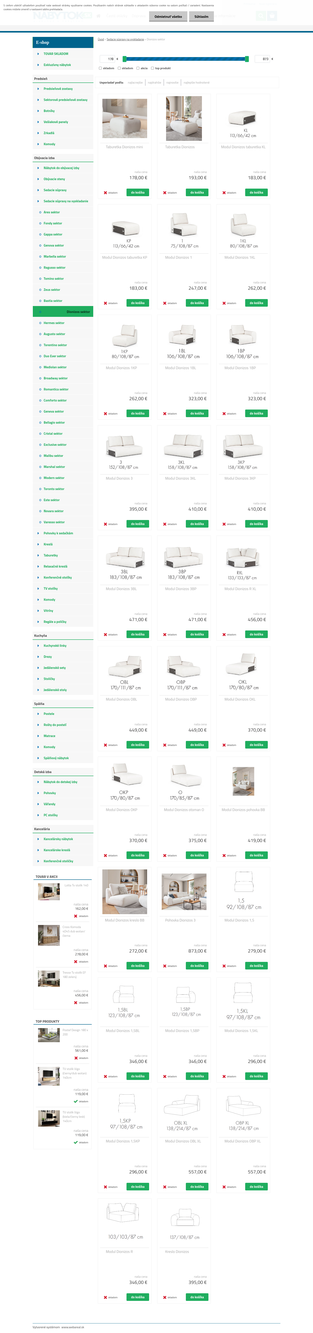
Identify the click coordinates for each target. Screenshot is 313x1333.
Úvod (101, 39)
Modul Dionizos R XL (240, 589)
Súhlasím (201, 16)
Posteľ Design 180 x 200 (75, 1032)
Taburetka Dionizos (180, 147)
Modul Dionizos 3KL (180, 478)
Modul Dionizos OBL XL (183, 1141)
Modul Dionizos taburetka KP (124, 257)
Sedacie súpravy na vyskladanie (125, 39)
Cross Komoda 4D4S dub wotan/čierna (74, 931)
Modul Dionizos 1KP (121, 368)
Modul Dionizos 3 (119, 478)
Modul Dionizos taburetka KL (243, 147)
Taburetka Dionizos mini (124, 147)
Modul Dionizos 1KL (240, 257)
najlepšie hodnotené (197, 82)
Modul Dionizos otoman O (184, 810)
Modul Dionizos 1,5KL (241, 1031)
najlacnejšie (135, 82)
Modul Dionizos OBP (181, 699)
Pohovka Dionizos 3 (180, 920)
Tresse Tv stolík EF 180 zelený (74, 974)
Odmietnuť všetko (168, 16)
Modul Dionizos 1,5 (239, 920)
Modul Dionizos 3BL (121, 589)
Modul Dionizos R (119, 1251)
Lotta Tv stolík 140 (76, 885)
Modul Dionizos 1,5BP (182, 1031)
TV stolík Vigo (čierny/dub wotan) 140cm (75, 1073)
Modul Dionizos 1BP (240, 368)
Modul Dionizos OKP (121, 810)
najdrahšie (154, 82)
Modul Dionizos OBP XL (243, 1141)
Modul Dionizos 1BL (180, 368)
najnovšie (172, 82)
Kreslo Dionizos (177, 1251)
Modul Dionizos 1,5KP (123, 1141)
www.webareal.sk (73, 1327)
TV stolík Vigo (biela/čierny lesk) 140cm (74, 1116)
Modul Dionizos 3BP (180, 589)
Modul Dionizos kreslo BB (125, 920)
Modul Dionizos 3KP (240, 478)
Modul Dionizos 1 (178, 257)
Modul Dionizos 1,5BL (123, 1031)
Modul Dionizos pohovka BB (243, 810)
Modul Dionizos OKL (240, 699)
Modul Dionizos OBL (121, 699)
